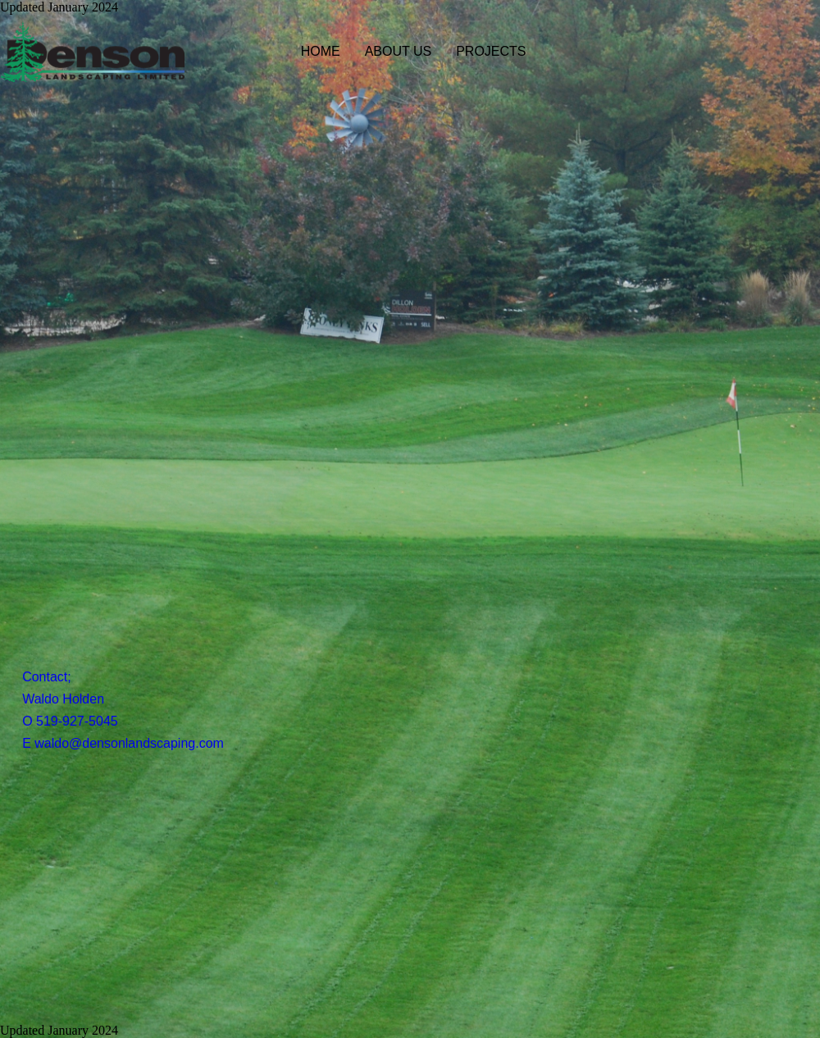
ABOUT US (398, 51)
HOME (320, 51)
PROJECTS (491, 51)
